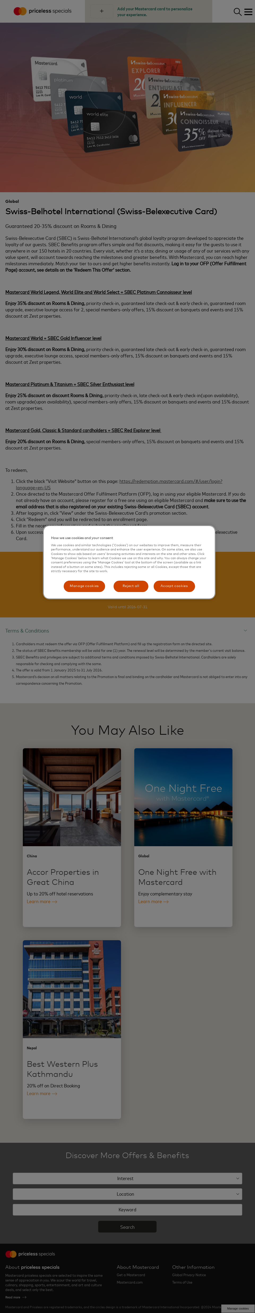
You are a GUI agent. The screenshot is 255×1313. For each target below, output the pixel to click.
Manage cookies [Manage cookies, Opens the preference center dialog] (84, 586)
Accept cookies (174, 586)
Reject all (131, 586)
